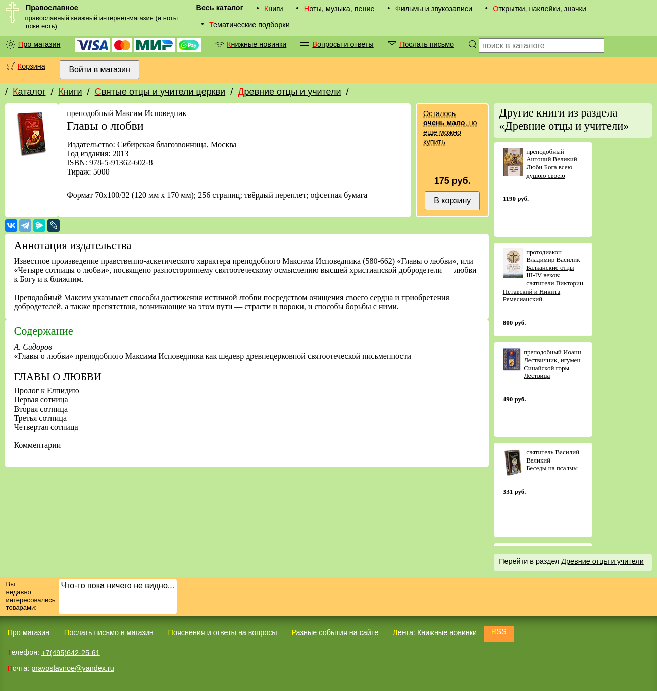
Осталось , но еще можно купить (450, 127)
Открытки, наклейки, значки (539, 9)
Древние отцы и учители (289, 92)
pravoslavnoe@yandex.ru (72, 668)
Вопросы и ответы (342, 44)
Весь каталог (219, 8)
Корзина (31, 66)
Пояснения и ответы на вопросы (222, 632)
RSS (499, 631)
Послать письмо (426, 44)
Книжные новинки (256, 44)
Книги (273, 9)
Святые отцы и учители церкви (160, 92)
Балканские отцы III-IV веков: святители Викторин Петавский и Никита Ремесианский (543, 283)
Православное (52, 8)
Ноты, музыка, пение (339, 9)
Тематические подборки (249, 25)
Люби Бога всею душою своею (549, 171)
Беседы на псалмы (552, 468)
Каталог (29, 92)
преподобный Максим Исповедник (126, 113)
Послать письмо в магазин (109, 632)
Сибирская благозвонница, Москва (177, 144)
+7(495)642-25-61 (70, 652)
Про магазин (39, 44)
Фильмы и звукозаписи (433, 9)
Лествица (537, 375)
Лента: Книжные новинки (435, 632)
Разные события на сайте (334, 632)
